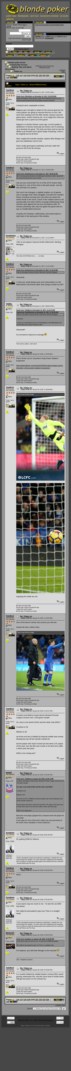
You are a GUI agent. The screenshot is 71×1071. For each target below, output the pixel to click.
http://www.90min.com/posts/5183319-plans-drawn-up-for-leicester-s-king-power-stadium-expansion (39, 366)
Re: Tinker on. (26, 90)
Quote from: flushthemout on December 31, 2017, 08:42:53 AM (37, 174)
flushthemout (11, 235)
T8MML (9, 304)
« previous (62, 70)
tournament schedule (49, 16)
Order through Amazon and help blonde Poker (49, 25)
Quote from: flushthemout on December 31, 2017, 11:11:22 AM (37, 270)
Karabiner (10, 833)
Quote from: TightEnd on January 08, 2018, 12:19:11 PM (34, 779)
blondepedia (23, 16)
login (23, 25)
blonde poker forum (16, 62)
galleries (10, 19)
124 (47, 75)
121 (36, 75)
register (8, 26)
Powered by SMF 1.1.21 (25, 1020)
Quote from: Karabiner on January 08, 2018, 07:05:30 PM (35, 939)
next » (63, 71)
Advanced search (22, 49)
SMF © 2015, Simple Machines (43, 1020)
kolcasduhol (49, 38)
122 (40, 75)
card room (34, 16)
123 (43, 75)
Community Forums (18, 65)
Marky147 (10, 933)
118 (24, 75)
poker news (11, 16)
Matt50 (9, 773)
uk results (64, 16)
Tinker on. (18, 71)
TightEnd (10, 90)
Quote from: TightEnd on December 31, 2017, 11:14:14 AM (35, 310)
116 (17, 75)
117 (21, 75)
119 (28, 75)
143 (7, 78)
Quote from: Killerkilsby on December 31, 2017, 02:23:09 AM (36, 96)
